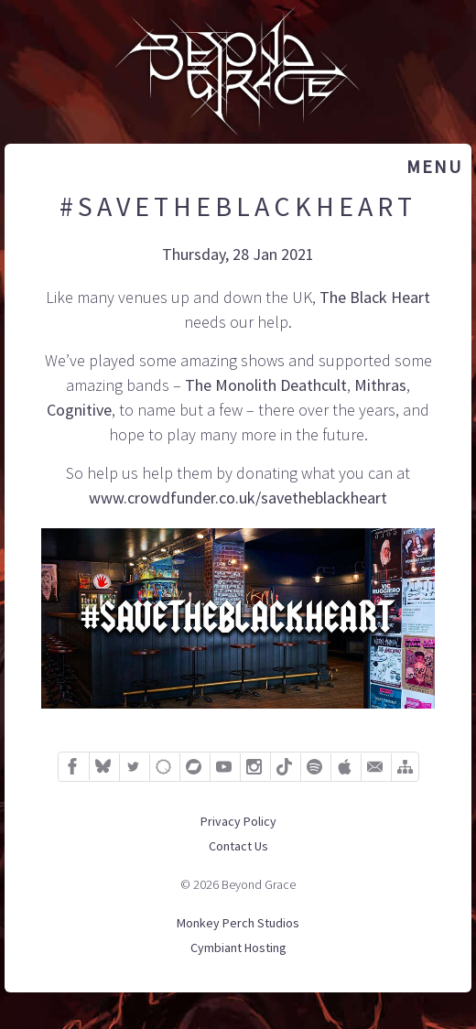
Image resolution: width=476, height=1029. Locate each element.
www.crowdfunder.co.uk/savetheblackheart (238, 497)
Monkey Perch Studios (238, 923)
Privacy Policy (238, 821)
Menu (434, 166)
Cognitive (79, 409)
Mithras (380, 384)
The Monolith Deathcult (266, 384)
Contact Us (238, 846)
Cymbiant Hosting (238, 947)
